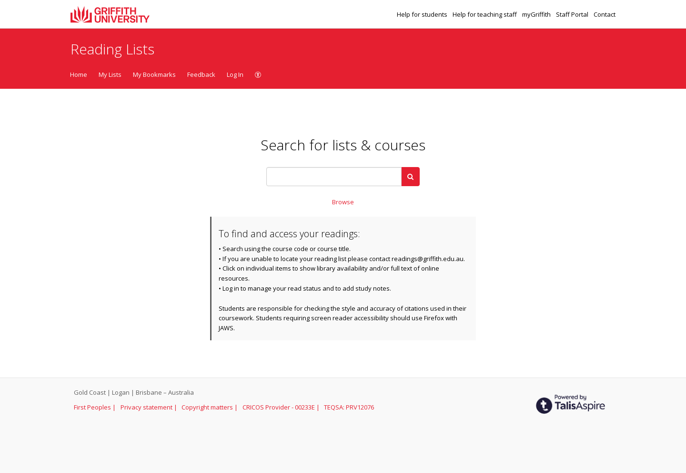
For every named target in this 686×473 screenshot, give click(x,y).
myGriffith (537, 14)
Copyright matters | (210, 407)
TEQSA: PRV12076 (349, 407)
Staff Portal (573, 14)
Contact (604, 14)
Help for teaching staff (485, 14)
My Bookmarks (154, 74)
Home (78, 74)
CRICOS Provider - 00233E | (281, 407)
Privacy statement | (150, 407)
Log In (235, 74)
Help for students (423, 14)
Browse (343, 202)
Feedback (201, 74)
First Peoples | (95, 407)
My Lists (110, 74)
